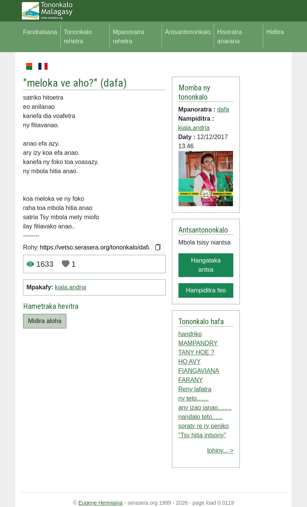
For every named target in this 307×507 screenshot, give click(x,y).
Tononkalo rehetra (78, 36)
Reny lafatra (194, 389)
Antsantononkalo (188, 32)
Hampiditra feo (206, 290)
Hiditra (275, 32)
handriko (190, 334)
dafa (113, 83)
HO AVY (189, 361)
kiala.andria (70, 287)
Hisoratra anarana (229, 36)
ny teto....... (193, 398)
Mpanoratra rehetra (128, 36)
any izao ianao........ (205, 407)
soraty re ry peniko (203, 426)
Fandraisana (40, 32)
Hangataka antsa (206, 265)
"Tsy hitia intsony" (202, 435)
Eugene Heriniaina (100, 503)
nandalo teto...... (200, 416)
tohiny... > (220, 450)
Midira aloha (44, 321)
